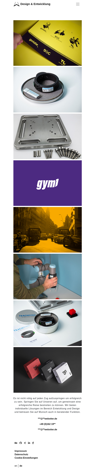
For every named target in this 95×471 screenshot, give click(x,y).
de (21, 466)
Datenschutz (21, 454)
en (16, 466)
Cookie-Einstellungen (26, 458)
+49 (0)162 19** (47, 424)
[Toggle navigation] (78, 4)
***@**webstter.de (47, 418)
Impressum (21, 451)
